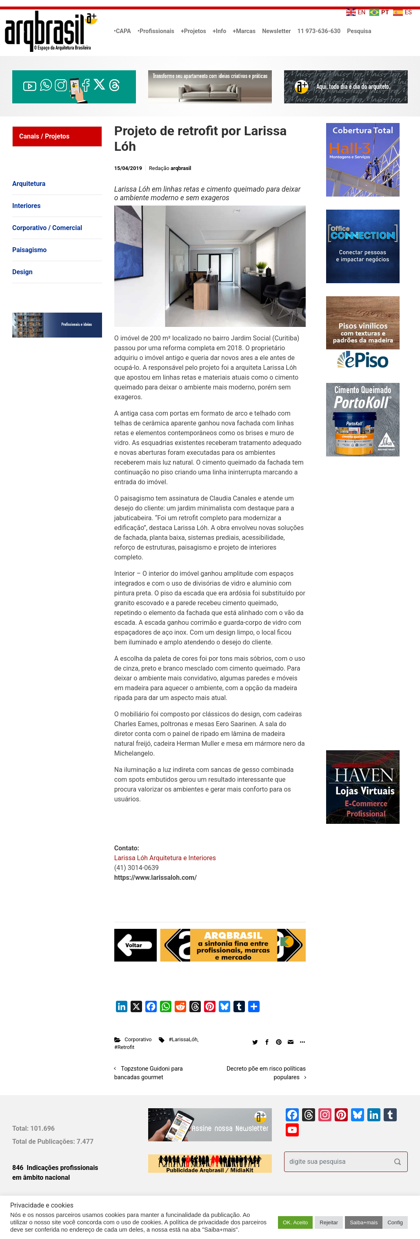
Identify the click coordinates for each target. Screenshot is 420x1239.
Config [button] (395, 1222)
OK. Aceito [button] (295, 1222)
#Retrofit (124, 1047)
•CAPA (122, 31)
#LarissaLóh (183, 1039)
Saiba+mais (364, 1222)
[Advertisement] (63, 427)
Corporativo (137, 1039)
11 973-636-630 (318, 31)
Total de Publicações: (44, 1141)
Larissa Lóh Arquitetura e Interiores (165, 858)
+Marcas (244, 31)
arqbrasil (181, 168)
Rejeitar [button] (329, 1222)
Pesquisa (359, 31)
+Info (219, 31)
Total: (21, 1128)
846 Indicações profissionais (55, 1168)
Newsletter (276, 31)
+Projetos (193, 31)
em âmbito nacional (41, 1177)
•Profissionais (156, 31)
